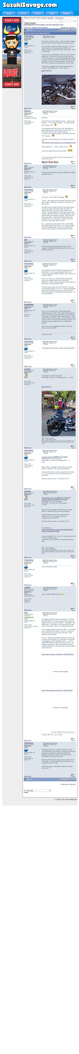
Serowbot (44, 27)
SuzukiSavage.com (29, 25)
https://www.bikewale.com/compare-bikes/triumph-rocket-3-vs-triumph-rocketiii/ (57, 530)
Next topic (72, 27)
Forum (23, 13)
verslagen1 (35, 27)
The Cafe (48, 25)
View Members (59, 18)
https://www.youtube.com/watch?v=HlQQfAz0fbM (57, 690)
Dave (39, 27)
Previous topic (65, 27)
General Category (40, 25)
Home (8, 13)
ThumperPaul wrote (48, 498)
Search (38, 13)
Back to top (27, 108)
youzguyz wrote (46, 457)
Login (52, 13)
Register (66, 13)
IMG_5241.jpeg (47, 70)
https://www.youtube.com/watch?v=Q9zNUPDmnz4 (58, 654)
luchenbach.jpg (47, 386)
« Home (26, 792)
